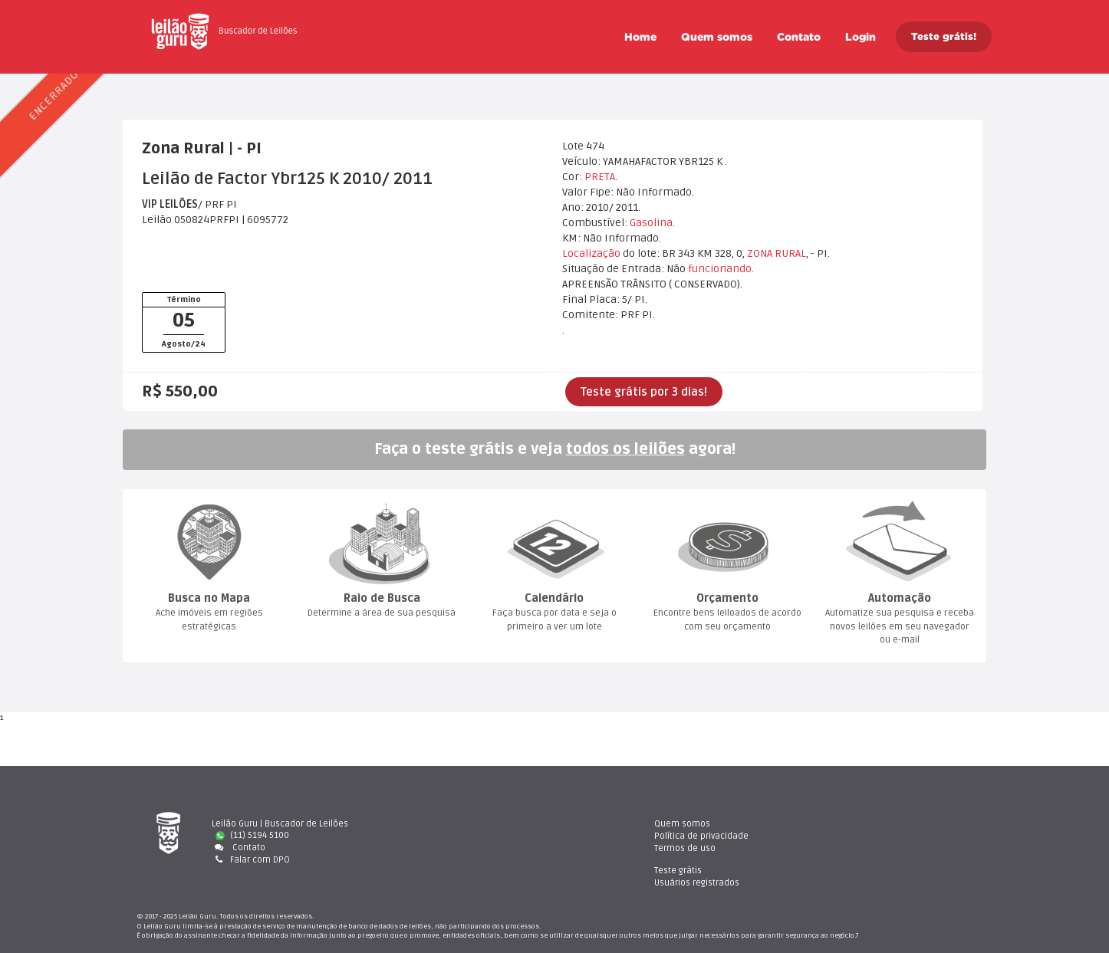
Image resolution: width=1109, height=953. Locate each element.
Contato (799, 37)
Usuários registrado (852, 835)
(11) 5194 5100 (252, 835)
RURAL (790, 253)
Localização (591, 253)
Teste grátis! (943, 36)
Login (860, 37)
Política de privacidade (632, 835)
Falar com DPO (251, 860)
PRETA (599, 176)
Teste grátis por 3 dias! (644, 392)
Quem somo (716, 37)
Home (640, 37)
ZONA (759, 253)
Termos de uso (616, 848)
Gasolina (651, 222)
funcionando (720, 268)
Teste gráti (833, 824)
